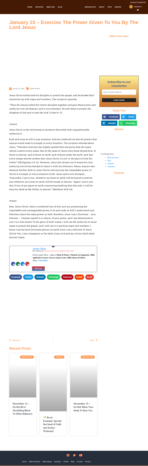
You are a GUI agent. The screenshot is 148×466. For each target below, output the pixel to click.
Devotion (39, 7)
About (101, 7)
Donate (118, 7)
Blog (60, 7)
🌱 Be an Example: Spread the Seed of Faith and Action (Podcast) (52, 424)
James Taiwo (39, 248)
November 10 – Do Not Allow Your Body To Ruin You (83, 407)
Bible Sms (50, 7)
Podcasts (111, 166)
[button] (38, 268)
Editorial (111, 163)
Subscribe (119, 100)
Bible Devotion (113, 157)
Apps (109, 7)
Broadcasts (90, 7)
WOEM (29, 7)
